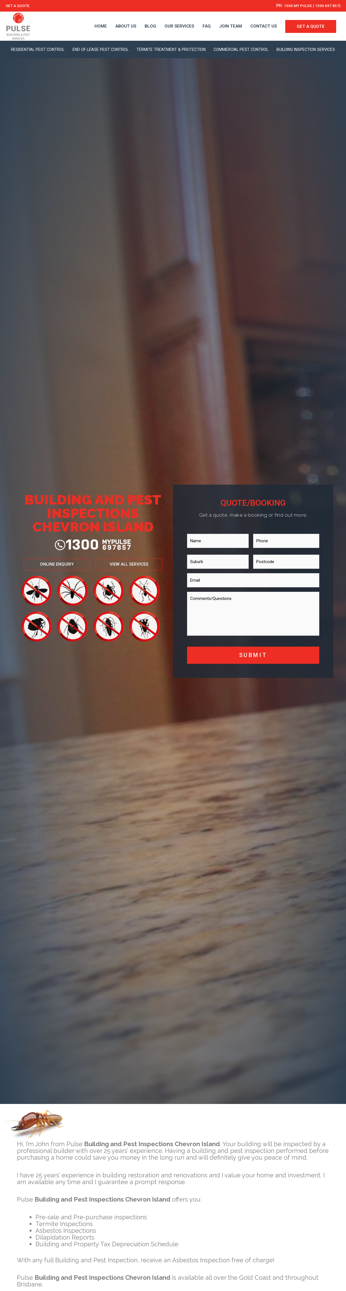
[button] (50, 580)
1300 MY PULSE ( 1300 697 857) (308, 5)
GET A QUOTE (19, 5)
